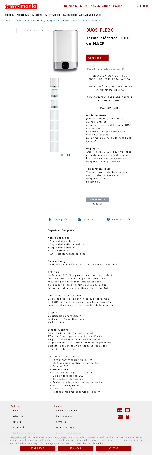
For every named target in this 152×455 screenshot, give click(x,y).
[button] (140, 6)
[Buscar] (137, 6)
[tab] (62, 219)
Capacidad (94, 57)
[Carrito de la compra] (143, 6)
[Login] (146, 6)
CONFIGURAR (37, 448)
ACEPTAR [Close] (113, 448)
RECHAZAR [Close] (75, 448)
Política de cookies (94, 443)
